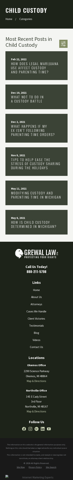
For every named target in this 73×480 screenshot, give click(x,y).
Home (36, 290)
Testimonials (36, 325)
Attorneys (36, 304)
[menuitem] (21, 467)
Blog (36, 333)
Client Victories (36, 318)
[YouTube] (49, 429)
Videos (36, 340)
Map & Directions (36, 381)
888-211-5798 (36, 271)
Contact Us (36, 347)
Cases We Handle (36, 311)
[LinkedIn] (43, 429)
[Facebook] (24, 429)
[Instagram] (30, 429)
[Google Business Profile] (36, 429)
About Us (36, 297)
